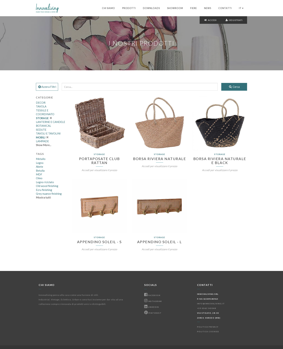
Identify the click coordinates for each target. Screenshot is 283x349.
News (207, 8)
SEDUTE (41, 129)
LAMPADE (42, 141)
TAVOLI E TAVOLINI (48, 133)
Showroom (175, 8)
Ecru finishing (44, 189)
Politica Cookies (208, 331)
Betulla (40, 170)
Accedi (210, 20)
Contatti (225, 8)
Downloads (151, 8)
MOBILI (42, 137)
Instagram (153, 301)
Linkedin (151, 307)
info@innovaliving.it (211, 303)
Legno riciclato (45, 182)
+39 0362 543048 (206, 308)
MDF (39, 174)
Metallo (40, 158)
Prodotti (129, 8)
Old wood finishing (47, 185)
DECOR (40, 102)
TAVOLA (41, 106)
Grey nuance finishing (49, 193)
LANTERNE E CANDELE (50, 121)
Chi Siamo (108, 8)
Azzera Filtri (47, 86)
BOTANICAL (43, 125)
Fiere (193, 8)
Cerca (234, 86)
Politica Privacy (208, 327)
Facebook (152, 295)
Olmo (39, 178)
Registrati (234, 20)
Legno (39, 162)
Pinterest (153, 313)
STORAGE (44, 118)
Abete (39, 166)
